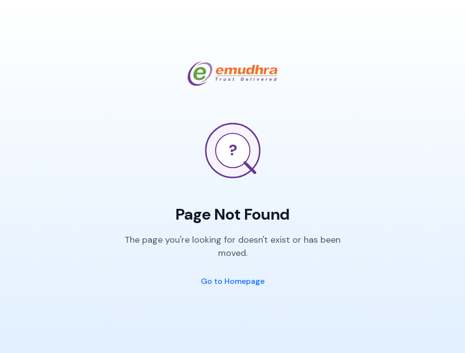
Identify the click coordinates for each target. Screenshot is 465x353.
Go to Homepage (233, 281)
